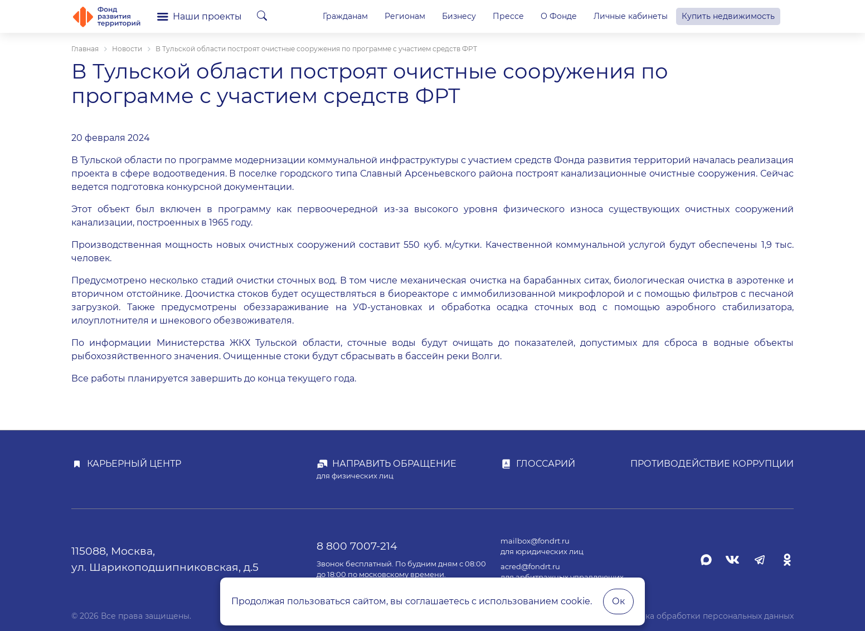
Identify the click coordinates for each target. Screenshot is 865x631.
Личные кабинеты (631, 16)
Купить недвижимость (728, 16)
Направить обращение (394, 463)
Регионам (405, 16)
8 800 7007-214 (357, 545)
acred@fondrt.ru (530, 566)
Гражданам (345, 16)
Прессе (508, 16)
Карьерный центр (134, 463)
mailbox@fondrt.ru (535, 541)
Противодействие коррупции (712, 463)
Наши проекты (199, 16)
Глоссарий (545, 463)
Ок (618, 601)
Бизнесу (459, 16)
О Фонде (559, 16)
